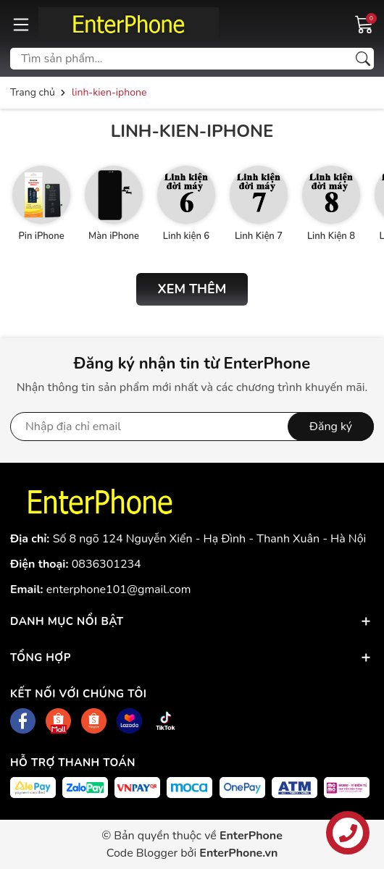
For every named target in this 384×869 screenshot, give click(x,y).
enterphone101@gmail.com (118, 589)
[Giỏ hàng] (364, 23)
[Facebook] (23, 721)
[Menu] (21, 24)
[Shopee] (58, 721)
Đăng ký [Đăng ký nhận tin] (330, 426)
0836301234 (106, 564)
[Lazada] (129, 721)
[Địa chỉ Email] (192, 426)
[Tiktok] (165, 721)
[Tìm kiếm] (363, 59)
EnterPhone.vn (238, 853)
